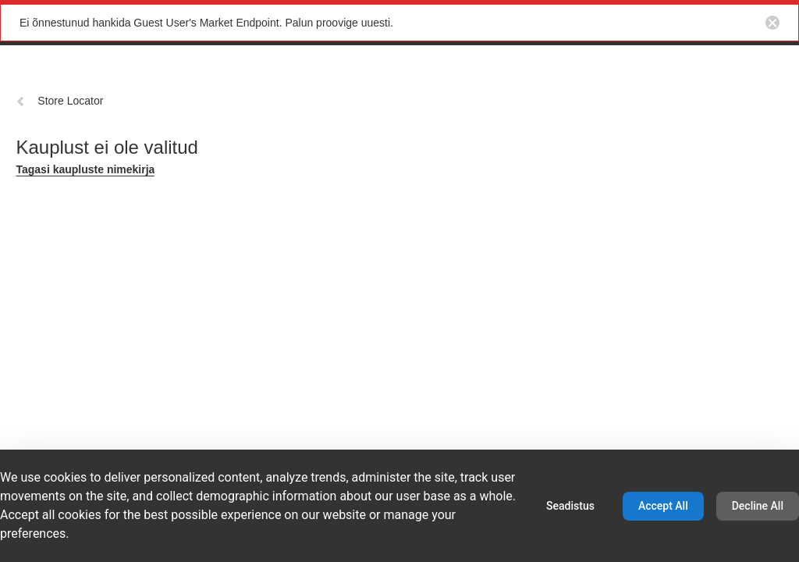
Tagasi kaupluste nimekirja (85, 169)
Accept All (663, 506)
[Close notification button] (772, 22)
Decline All (757, 506)
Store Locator (59, 100)
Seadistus (570, 506)
